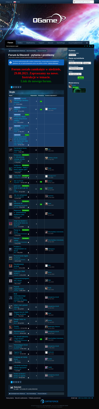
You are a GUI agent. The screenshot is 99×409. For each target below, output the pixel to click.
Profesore (16, 333)
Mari (15, 252)
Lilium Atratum (52, 108)
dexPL (15, 316)
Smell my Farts (17, 282)
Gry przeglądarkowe (75, 43)
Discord (50, 43)
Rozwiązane (25, 155)
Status (70, 72)
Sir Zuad (16, 207)
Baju (49, 265)
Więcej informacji (53, 63)
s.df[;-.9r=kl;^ (17, 361)
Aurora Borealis (18, 171)
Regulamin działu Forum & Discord (21, 128)
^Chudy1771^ (17, 177)
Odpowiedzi (33, 95)
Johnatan (16, 290)
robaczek (16, 275)
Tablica (20, 43)
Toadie (15, 111)
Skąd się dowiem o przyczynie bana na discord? (21, 223)
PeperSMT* (17, 182)
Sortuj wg (71, 61)
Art (14, 104)
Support (41, 43)
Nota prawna (10, 398)
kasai (15, 122)
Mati (49, 149)
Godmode (16, 353)
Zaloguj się (9, 2)
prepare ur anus (18, 216)
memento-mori (17, 369)
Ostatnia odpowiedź (50, 95)
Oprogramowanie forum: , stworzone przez (49, 405)
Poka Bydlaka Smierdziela (20, 233)
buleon (15, 152)
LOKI (15, 301)
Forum (10, 42)
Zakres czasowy (73, 66)
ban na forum (18, 181)
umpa (15, 309)
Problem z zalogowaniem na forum (20, 249)
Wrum (50, 213)
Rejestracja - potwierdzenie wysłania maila (20, 212)
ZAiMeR (16, 191)
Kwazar (16, 268)
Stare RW (17, 176)
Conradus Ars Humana (19, 259)
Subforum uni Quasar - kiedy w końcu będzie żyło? (21, 167)
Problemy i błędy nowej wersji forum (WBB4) (20, 119)
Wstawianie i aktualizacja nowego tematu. (19, 157)
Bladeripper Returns (54, 326)
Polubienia (41, 95)
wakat (15, 144)
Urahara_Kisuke (18, 160)
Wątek (10, 95)
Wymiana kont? (19, 331)
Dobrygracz (51, 249)
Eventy (16, 326)
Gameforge (61, 43)
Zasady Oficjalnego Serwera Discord (21, 100)
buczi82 (16, 377)
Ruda (49, 168)
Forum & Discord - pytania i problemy (31, 54)
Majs (49, 280)
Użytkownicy (30, 43)
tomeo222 (16, 348)
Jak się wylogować (20, 195)
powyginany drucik (53, 297)
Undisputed (17, 328)
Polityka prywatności (35, 398)
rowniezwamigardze (19, 197)
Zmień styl (74, 398)
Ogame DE (18, 352)
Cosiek (15, 226)
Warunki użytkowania (21, 398)
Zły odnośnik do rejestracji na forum (20, 203)
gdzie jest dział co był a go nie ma (21, 188)
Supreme (50, 195)
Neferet (50, 181)
